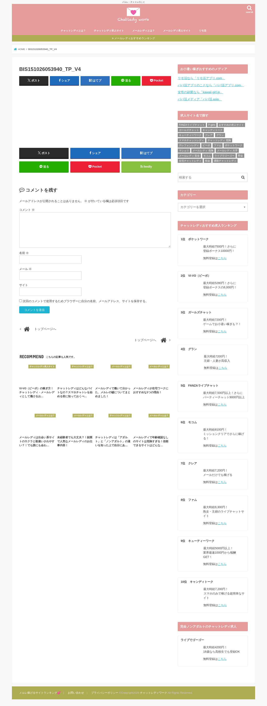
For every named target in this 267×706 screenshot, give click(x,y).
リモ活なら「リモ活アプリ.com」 (201, 78)
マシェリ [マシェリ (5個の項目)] (184, 150)
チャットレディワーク (153, 692)
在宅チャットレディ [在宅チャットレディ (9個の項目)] (190, 161)
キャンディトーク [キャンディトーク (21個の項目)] (213, 130)
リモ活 (202, 31)
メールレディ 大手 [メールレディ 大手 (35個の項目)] (227, 150)
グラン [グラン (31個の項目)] (220, 135)
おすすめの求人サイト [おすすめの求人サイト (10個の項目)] (231, 125)
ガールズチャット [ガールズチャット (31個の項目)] (189, 130)
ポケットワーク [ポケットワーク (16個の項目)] (233, 145)
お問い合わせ (76, 692)
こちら (222, 258)
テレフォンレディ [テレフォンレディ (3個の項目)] (189, 145)
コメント (27, 210)
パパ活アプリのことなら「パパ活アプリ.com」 (211, 85)
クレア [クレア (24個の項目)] (209, 135)
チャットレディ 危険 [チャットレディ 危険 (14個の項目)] (219, 140)
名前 (24, 253)
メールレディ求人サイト (177, 31)
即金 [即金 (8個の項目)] (240, 156)
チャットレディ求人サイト (109, 31)
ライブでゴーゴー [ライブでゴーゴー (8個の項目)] (224, 156)
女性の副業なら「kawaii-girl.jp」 (200, 92)
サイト (23, 285)
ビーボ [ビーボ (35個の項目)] (206, 145)
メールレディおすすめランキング (134, 38)
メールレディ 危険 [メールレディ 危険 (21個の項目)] (203, 150)
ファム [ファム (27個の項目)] (217, 145)
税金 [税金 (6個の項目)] (207, 161)
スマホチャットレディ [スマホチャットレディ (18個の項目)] (191, 140)
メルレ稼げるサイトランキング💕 (39, 692)
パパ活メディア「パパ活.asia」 (200, 99)
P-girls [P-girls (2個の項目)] (211, 125)
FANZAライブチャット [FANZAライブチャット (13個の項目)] (192, 125)
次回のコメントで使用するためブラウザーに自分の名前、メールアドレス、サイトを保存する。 (85, 301)
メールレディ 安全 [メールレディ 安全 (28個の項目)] (189, 156)
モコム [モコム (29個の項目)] (207, 156)
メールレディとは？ (143, 31)
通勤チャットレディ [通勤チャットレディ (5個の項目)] (225, 161)
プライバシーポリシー (104, 692)
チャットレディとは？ (73, 31)
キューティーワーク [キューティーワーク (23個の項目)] (190, 135)
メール (25, 269)
